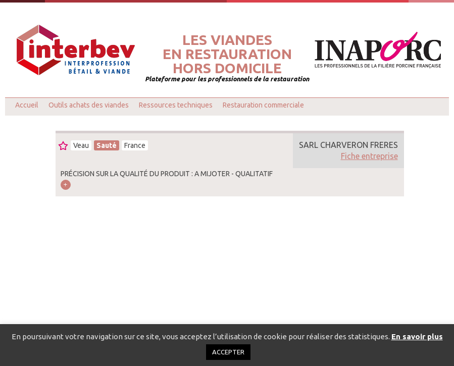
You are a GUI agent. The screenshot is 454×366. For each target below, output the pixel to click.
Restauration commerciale (263, 105)
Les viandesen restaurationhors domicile (227, 54)
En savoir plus (417, 336)
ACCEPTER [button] (228, 351)
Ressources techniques (176, 105)
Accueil (26, 105)
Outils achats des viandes (88, 105)
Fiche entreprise (369, 156)
